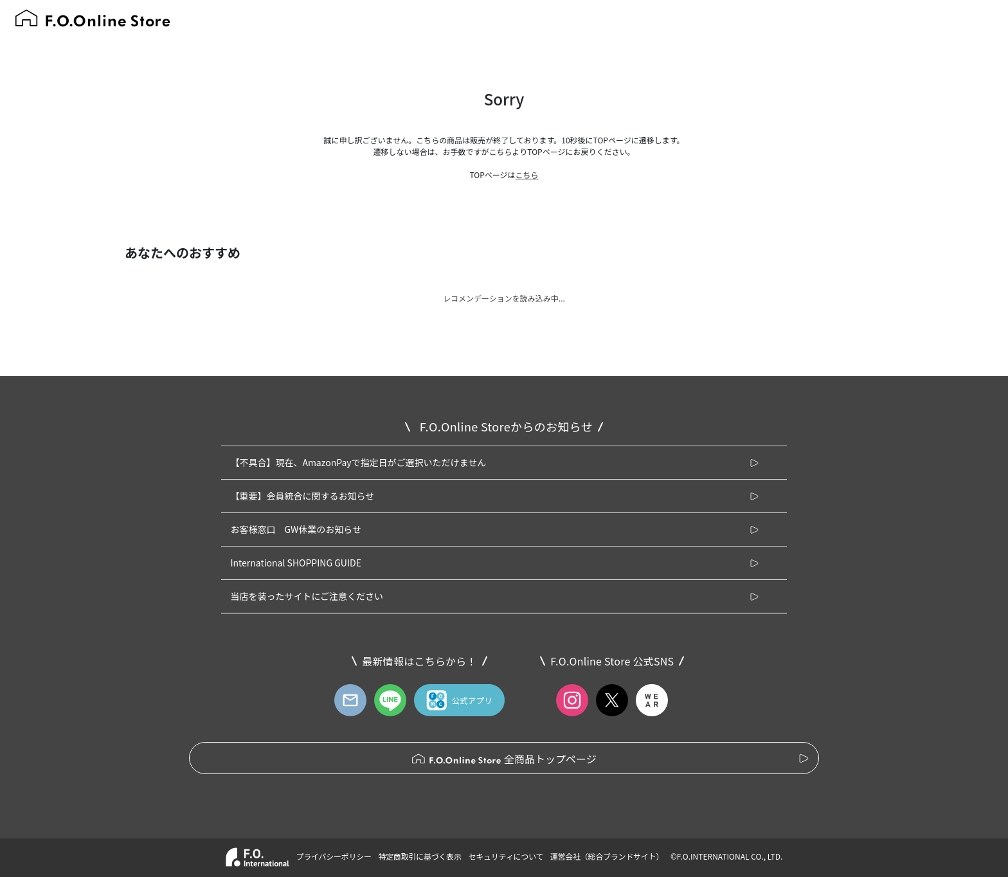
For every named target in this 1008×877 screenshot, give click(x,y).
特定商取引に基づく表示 (419, 856)
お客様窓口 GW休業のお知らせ (295, 529)
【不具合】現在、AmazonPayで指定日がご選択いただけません (358, 462)
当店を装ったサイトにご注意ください (306, 596)
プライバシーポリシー (333, 856)
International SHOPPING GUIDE (295, 562)
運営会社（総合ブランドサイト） (606, 856)
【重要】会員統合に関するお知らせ (302, 495)
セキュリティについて (506, 856)
